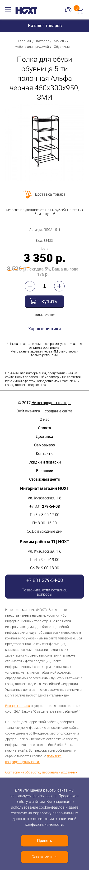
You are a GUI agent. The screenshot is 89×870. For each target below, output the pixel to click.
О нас (44, 419)
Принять (44, 841)
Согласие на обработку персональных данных (41, 772)
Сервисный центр (44, 479)
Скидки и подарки (44, 462)
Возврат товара (17, 706)
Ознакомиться (44, 857)
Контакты (44, 453)
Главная (24, 41)
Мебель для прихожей (31, 46)
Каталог (42, 41)
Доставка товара (50, 194)
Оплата (44, 428)
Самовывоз (44, 445)
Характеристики (44, 328)
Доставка (44, 436)
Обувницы (62, 46)
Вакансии (44, 471)
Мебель (60, 41)
